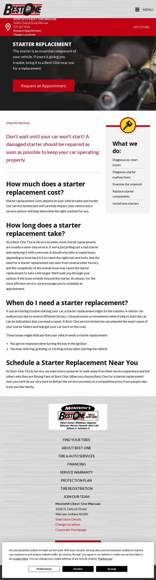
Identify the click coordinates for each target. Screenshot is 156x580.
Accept (111, 569)
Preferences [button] (105, 558)
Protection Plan (76, 480)
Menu (148, 9)
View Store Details (68, 519)
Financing (76, 464)
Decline (78, 569)
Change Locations (24, 34)
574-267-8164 (21, 26)
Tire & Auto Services (76, 456)
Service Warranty (76, 472)
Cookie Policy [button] (20, 558)
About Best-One (76, 448)
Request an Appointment (43, 85)
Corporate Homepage (70, 529)
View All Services (18, 123)
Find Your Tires (76, 440)
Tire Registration (76, 489)
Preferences (44, 569)
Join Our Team (76, 497)
